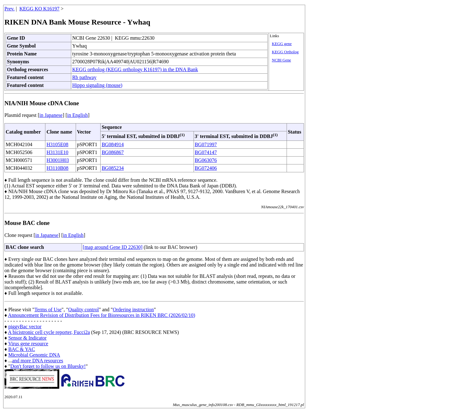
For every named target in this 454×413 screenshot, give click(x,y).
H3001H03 (57, 160)
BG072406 (206, 168)
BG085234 (113, 168)
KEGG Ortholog (285, 52)
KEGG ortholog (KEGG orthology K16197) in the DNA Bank (135, 69)
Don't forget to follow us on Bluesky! (48, 366)
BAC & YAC (21, 349)
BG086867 (113, 152)
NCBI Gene (281, 60)
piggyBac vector (24, 326)
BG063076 (206, 160)
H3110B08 (57, 168)
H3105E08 (57, 144)
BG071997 (206, 144)
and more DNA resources (37, 360)
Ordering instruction (133, 309)
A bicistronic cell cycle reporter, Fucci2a (49, 332)
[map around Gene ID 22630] (113, 247)
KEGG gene (282, 44)
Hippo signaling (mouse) (97, 85)
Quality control (83, 309)
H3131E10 (57, 152)
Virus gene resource (28, 343)
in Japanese (50, 115)
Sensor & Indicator (27, 338)
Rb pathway (84, 77)
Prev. (9, 8)
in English (77, 115)
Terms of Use (47, 309)
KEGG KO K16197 (40, 8)
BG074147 (206, 152)
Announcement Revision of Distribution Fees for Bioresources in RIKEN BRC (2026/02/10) (101, 315)
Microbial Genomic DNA (34, 355)
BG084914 (113, 144)
